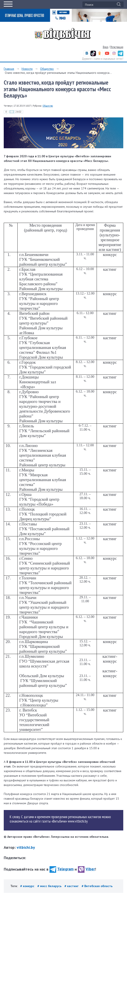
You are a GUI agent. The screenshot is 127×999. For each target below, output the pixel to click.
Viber (86, 868)
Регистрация (116, 47)
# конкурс (27, 886)
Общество (47, 69)
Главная (9, 69)
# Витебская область (97, 886)
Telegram (62, 868)
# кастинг (71, 886)
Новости (27, 69)
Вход (105, 47)
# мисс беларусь (49, 886)
